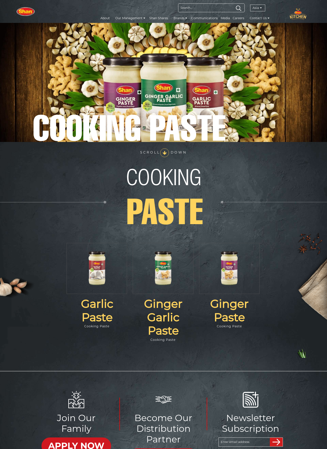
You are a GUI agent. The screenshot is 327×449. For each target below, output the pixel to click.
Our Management (130, 18)
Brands (180, 18)
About (105, 18)
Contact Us (259, 18)
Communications (204, 18)
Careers (238, 18)
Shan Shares (158, 18)
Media (225, 18)
